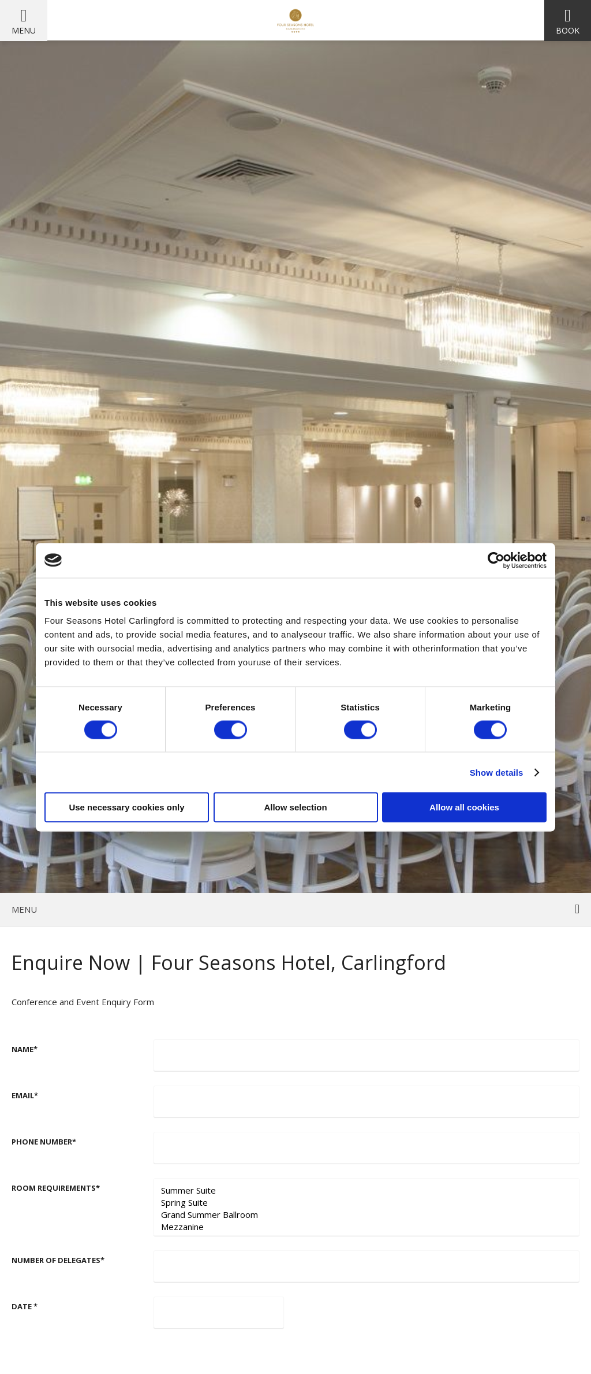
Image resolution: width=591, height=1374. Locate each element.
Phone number (44, 1141)
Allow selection (295, 807)
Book (567, 30)
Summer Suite (366, 1190)
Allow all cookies (464, 807)
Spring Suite (366, 1203)
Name (25, 1049)
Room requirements (56, 1188)
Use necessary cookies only (126, 807)
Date (25, 1306)
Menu (24, 30)
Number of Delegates (58, 1260)
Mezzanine (366, 1227)
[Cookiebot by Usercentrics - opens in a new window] (496, 560)
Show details (496, 772)
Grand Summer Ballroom (366, 1215)
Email (25, 1095)
